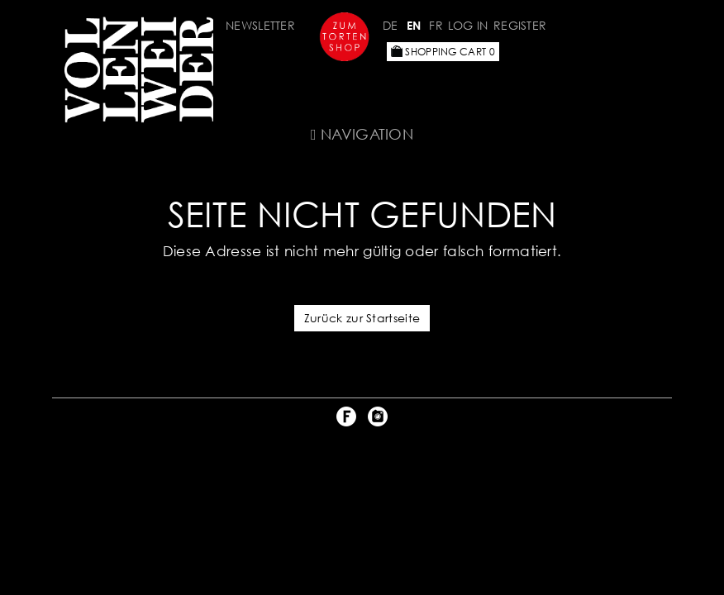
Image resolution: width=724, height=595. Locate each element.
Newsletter (260, 25)
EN (414, 25)
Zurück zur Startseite (362, 318)
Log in (468, 25)
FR (436, 25)
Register (519, 25)
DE (390, 25)
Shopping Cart (443, 51)
